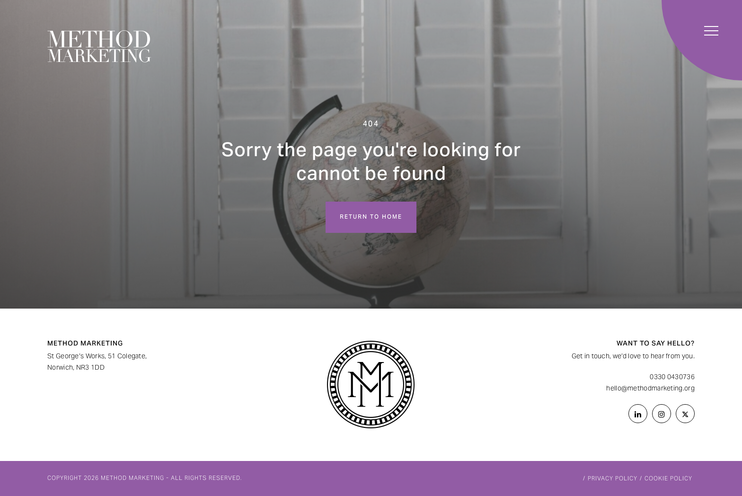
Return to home (371, 217)
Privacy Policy (612, 479)
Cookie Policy (668, 479)
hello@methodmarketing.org (650, 389)
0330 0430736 (672, 378)
